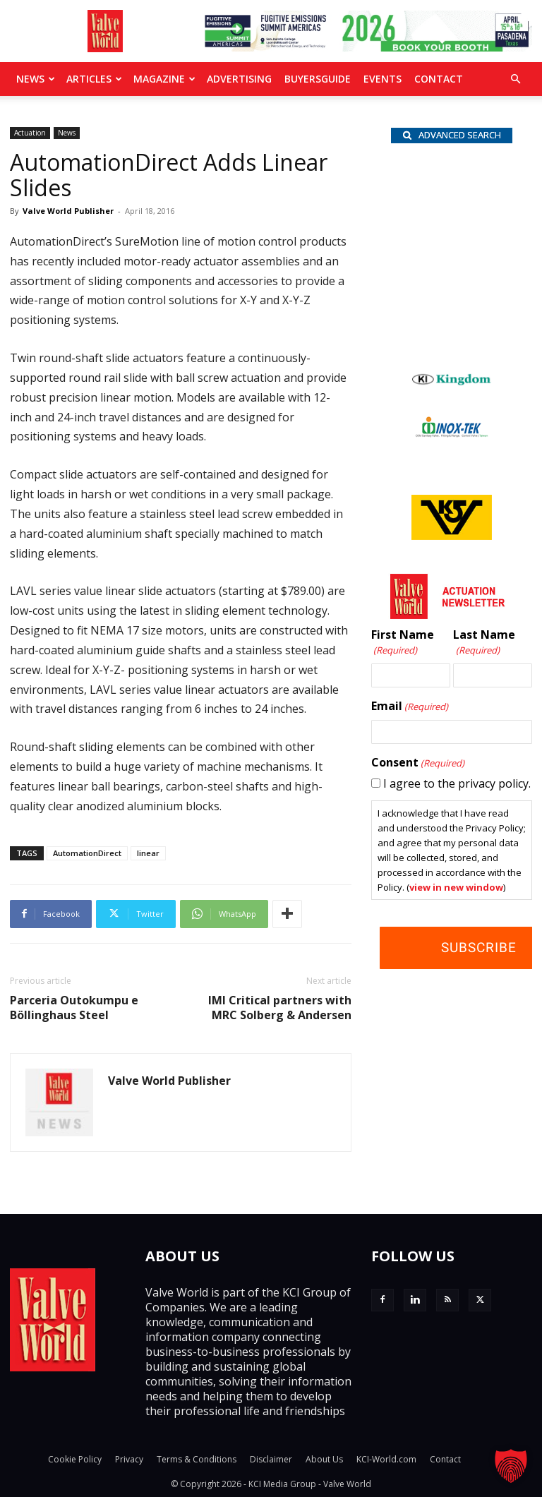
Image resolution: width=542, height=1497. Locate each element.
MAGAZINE (164, 78)
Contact (438, 78)
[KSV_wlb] (451, 535)
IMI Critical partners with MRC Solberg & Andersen (279, 1008)
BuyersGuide (317, 78)
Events (382, 78)
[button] (515, 79)
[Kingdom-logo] (451, 382)
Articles (94, 78)
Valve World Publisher (68, 210)
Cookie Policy (75, 1459)
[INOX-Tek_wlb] (451, 433)
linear (148, 853)
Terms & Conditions (196, 1459)
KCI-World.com (386, 1459)
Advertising (239, 78)
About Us (324, 1459)
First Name (402, 642)
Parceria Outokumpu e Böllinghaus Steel (74, 1008)
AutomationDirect (87, 853)
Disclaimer (271, 1459)
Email (409, 706)
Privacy (129, 1459)
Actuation (30, 133)
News (35, 78)
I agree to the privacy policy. (457, 783)
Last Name (484, 642)
